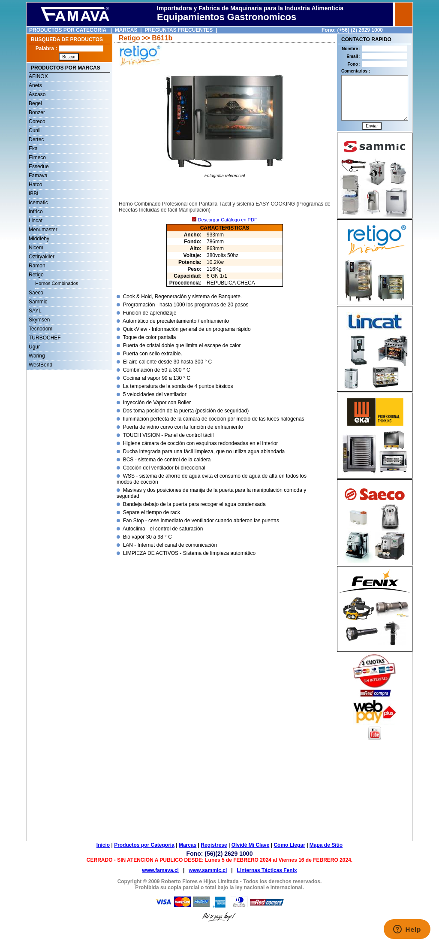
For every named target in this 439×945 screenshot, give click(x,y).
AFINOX (38, 76)
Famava (38, 176)
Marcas (187, 845)
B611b (162, 38)
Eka (33, 148)
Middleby (39, 239)
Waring (37, 356)
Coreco (37, 121)
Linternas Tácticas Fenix (267, 870)
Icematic (38, 203)
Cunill (35, 130)
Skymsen (39, 320)
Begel (35, 103)
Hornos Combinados (56, 283)
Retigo (36, 275)
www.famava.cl (160, 870)
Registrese (214, 845)
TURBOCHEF (45, 338)
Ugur (34, 347)
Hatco (35, 185)
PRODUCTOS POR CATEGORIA (67, 30)
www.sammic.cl (208, 870)
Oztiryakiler (41, 257)
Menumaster (43, 230)
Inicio (103, 845)
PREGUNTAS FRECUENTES (178, 30)
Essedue (39, 167)
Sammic (38, 302)
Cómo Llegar (289, 845)
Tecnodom (40, 329)
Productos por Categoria (144, 845)
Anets (35, 85)
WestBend (40, 365)
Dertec (36, 139)
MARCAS (126, 30)
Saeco (36, 293)
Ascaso (37, 94)
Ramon (37, 266)
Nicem (36, 248)
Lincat (35, 221)
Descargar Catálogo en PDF (227, 219)
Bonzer (37, 112)
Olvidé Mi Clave (251, 845)
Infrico (36, 212)
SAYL (35, 311)
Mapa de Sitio (326, 845)
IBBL (34, 194)
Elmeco (37, 157)
